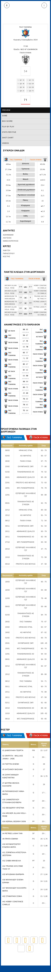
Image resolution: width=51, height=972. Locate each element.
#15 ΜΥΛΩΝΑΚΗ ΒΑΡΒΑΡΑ (13, 874)
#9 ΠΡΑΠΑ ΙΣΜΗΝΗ (10, 839)
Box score (7, 121)
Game (4, 116)
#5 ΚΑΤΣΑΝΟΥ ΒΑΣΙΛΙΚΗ (12, 769)
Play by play (8, 127)
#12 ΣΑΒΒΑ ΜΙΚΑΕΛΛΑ (11, 861)
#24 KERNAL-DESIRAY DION (14, 821)
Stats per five (9, 132)
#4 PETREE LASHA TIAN (12, 833)
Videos (5, 143)
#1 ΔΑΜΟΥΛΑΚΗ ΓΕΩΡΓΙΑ (12, 750)
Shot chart (8, 138)
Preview (6, 110)
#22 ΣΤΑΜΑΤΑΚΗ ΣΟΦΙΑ (12, 896)
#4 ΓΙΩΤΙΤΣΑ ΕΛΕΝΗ (10, 764)
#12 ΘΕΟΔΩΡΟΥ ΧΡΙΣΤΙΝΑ (13, 808)
